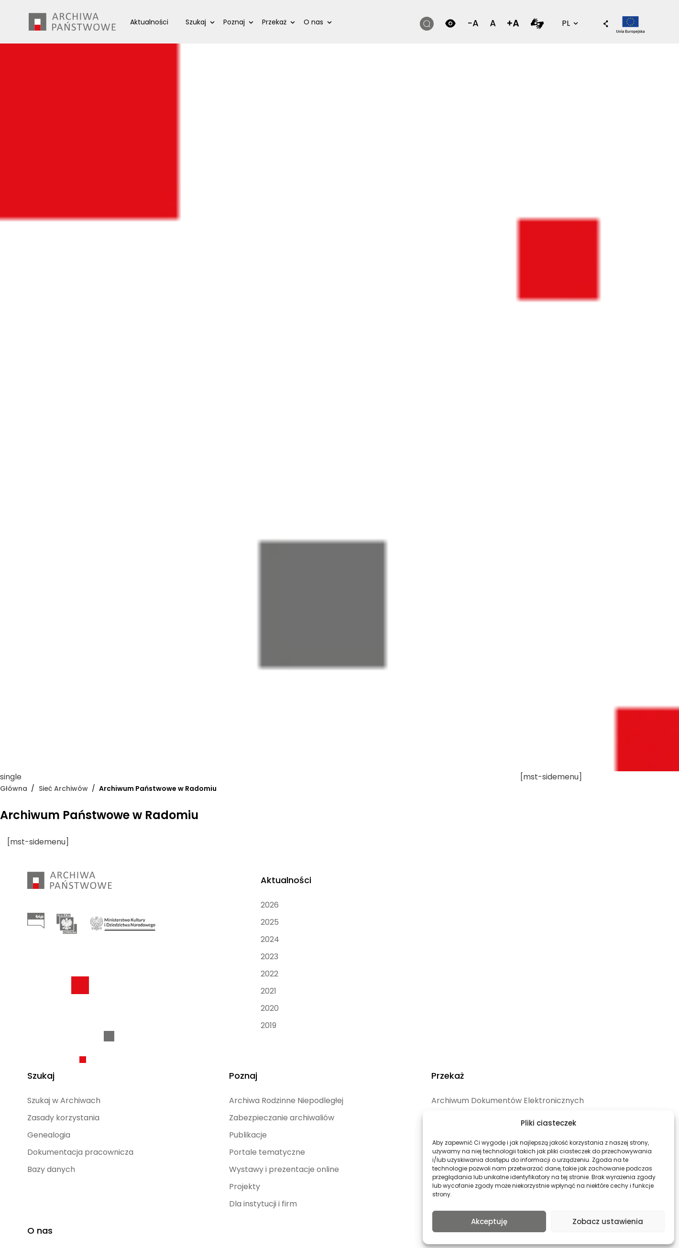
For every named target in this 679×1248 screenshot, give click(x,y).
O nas (319, 22)
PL (561, 23)
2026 (177, 904)
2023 (177, 956)
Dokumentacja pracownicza (293, 962)
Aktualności (155, 22)
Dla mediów (580, 979)
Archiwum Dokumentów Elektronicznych (490, 916)
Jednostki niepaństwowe (487, 985)
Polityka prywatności (418, 1180)
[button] (593, 24)
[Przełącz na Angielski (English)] (263, 1230)
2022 (177, 973)
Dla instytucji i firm (397, 1042)
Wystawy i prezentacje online (398, 1002)
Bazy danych (289, 985)
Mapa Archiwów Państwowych (588, 910)
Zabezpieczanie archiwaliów (392, 939)
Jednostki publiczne (497, 962)
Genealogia (286, 939)
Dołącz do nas (584, 962)
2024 (177, 939)
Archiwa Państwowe (580, 939)
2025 (177, 922)
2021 (176, 990)
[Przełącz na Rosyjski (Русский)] (351, 1230)
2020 (177, 1008)
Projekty (378, 1025)
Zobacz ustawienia (607, 1220)
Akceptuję (489, 1220)
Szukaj (202, 22)
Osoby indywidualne (497, 945)
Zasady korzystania (301, 922)
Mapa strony (315, 1191)
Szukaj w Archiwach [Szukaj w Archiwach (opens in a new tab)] (302, 904)
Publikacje (382, 962)
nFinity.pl (89, 1196)
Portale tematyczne (401, 979)
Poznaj (240, 22)
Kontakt (573, 996)
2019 (176, 1025)
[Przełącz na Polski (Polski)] (198, 1230)
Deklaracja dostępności (333, 1180)
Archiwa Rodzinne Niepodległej (396, 910)
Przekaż (280, 22)
